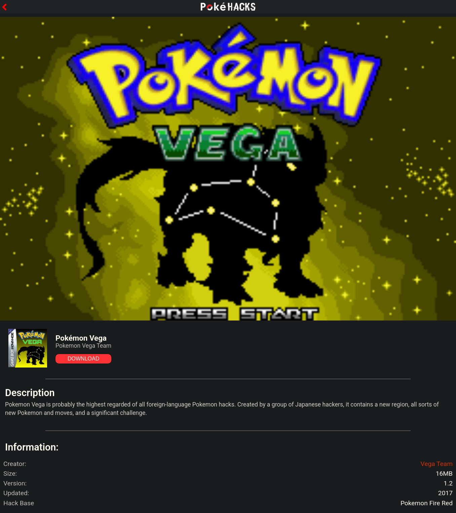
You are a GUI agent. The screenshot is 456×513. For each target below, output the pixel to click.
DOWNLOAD (83, 358)
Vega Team (436, 464)
